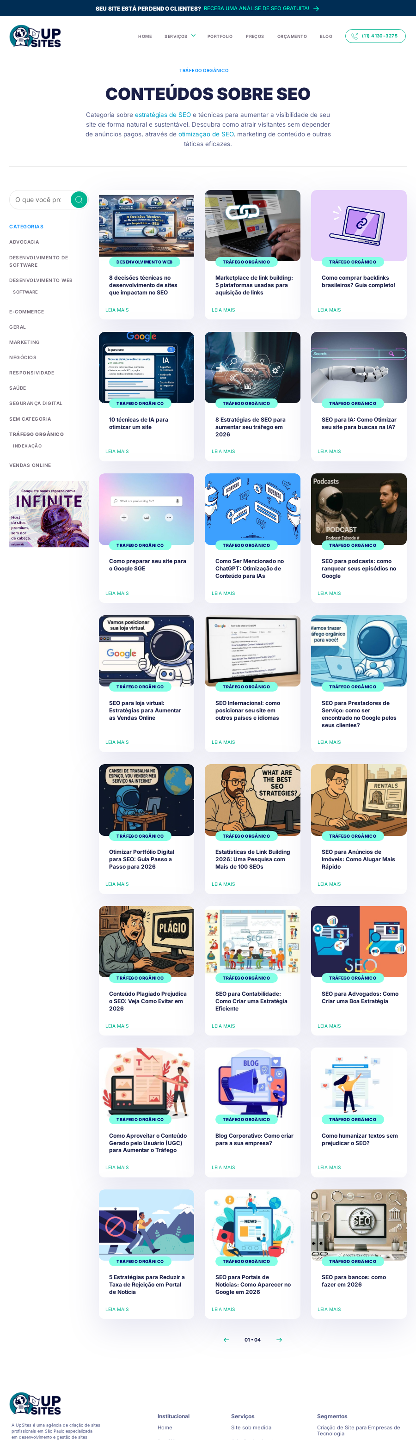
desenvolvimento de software (48, 257)
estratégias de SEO (163, 114)
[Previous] (226, 1340)
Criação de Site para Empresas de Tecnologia (358, 1430)
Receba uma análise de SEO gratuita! (208, 9)
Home (165, 1427)
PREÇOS (255, 36)
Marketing (22, 333)
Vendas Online (27, 455)
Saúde (17, 378)
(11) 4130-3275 (374, 36)
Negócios (21, 348)
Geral (16, 318)
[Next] (279, 1340)
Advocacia (23, 242)
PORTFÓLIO (220, 36)
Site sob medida (251, 1427)
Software (24, 284)
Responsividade (29, 363)
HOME (145, 36)
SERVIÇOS (176, 36)
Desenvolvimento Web (37, 272)
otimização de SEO (205, 134)
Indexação (25, 436)
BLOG (326, 36)
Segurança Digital (33, 394)
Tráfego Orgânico (33, 424)
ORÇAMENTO (292, 36)
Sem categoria (27, 409)
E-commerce (24, 303)
